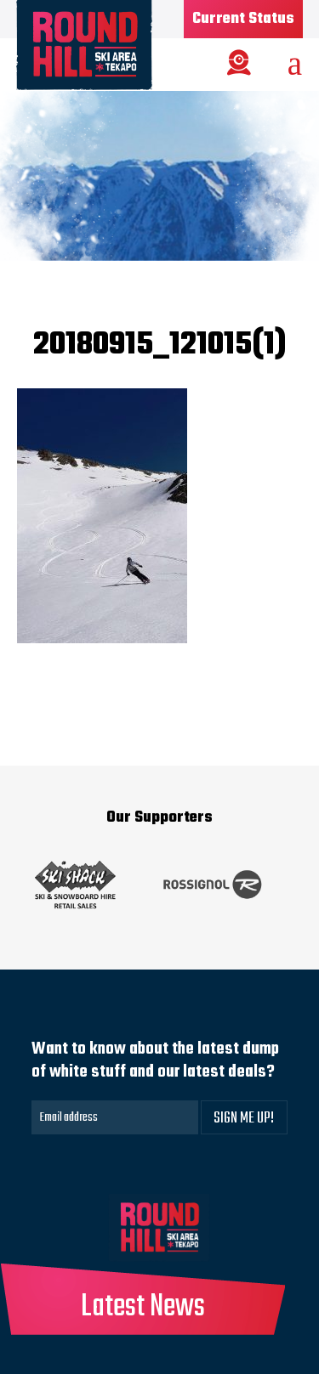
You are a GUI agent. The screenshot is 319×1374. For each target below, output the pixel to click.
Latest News (143, 1307)
